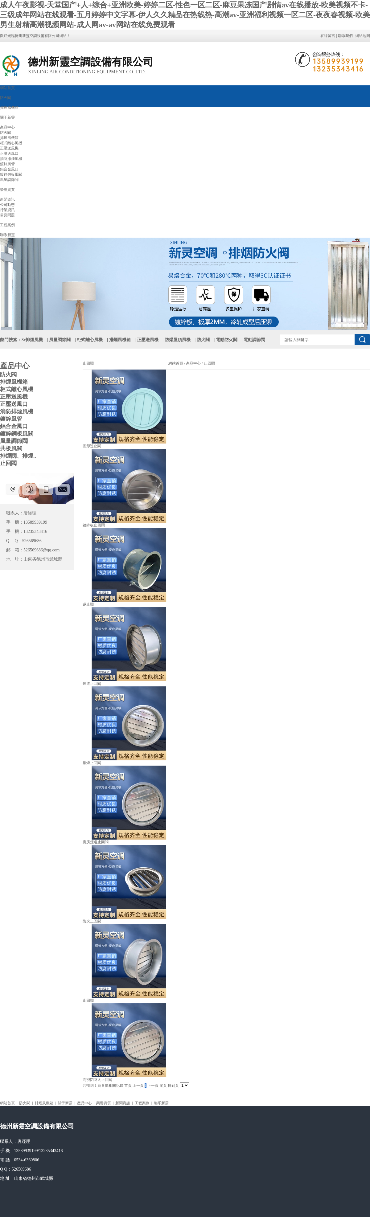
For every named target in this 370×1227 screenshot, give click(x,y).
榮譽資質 (7, 189)
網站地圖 (362, 36)
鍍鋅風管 (7, 164)
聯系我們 (345, 36)
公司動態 (7, 204)
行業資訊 (7, 210)
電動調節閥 (254, 339)
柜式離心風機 (11, 143)
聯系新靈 (7, 235)
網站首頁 (7, 88)
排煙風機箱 (9, 107)
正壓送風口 (9, 153)
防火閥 (5, 98)
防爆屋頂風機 (178, 339)
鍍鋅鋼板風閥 (11, 174)
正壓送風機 (9, 148)
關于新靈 (7, 117)
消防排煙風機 (11, 159)
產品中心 (7, 127)
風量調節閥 (9, 180)
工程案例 (7, 225)
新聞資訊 (7, 199)
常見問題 (7, 215)
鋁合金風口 (9, 169)
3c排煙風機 (32, 339)
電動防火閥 (226, 339)
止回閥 (209, 363)
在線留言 (327, 36)
